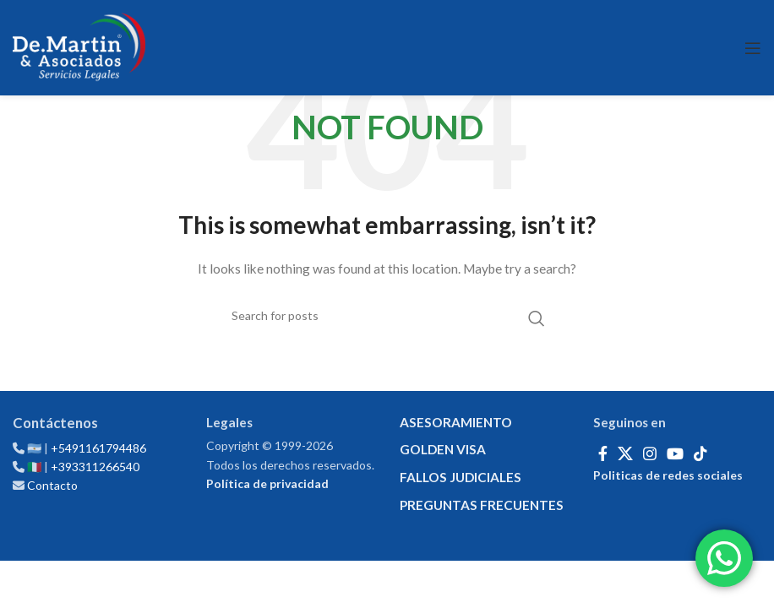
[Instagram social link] (650, 453)
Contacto (52, 485)
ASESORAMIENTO (456, 422)
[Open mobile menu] (753, 48)
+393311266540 (95, 466)
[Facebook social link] (603, 453)
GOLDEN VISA (443, 449)
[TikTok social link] (700, 453)
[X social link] (625, 453)
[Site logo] (79, 47)
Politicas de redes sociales (668, 475)
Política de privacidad (267, 483)
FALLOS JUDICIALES (460, 477)
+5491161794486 (98, 448)
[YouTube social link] (675, 453)
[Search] (387, 315)
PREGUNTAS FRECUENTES (482, 505)
